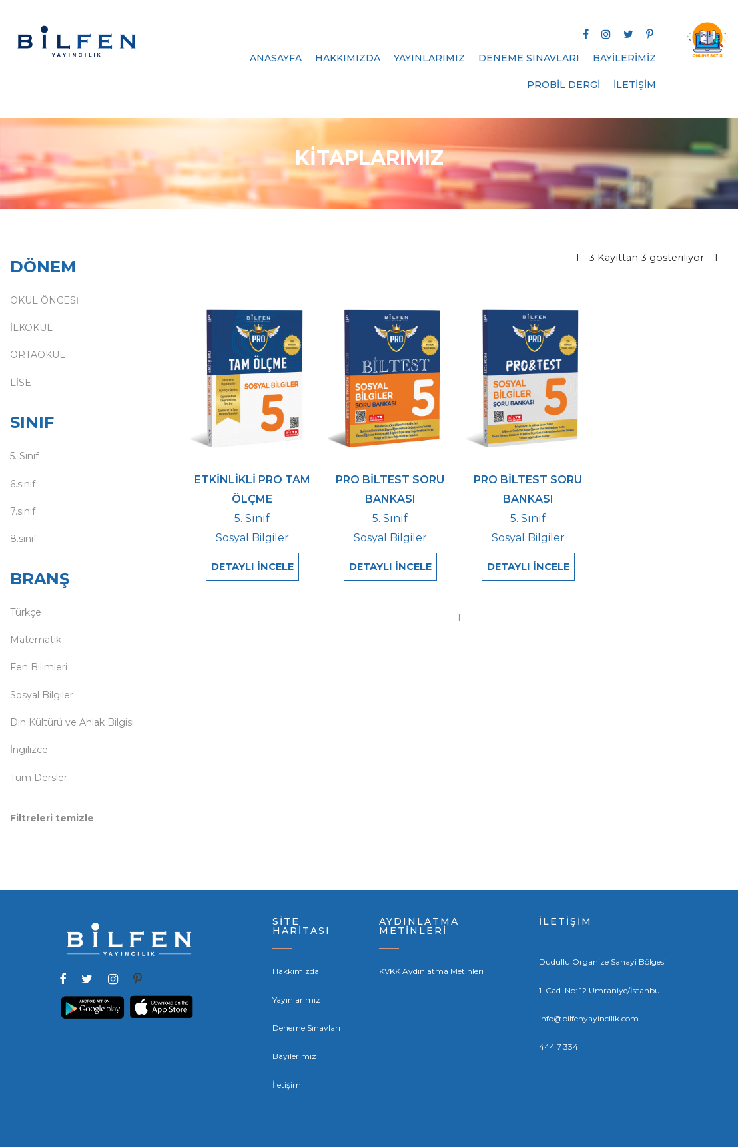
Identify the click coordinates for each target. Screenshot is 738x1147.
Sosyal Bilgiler (41, 695)
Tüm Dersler (38, 778)
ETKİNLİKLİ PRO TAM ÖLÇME (252, 489)
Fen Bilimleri (38, 667)
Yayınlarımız (296, 1000)
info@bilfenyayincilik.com (589, 1018)
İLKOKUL (31, 328)
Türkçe (25, 612)
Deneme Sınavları (306, 1027)
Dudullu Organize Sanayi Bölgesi (602, 962)
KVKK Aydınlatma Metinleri (431, 971)
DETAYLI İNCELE (252, 567)
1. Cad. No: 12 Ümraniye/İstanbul (600, 990)
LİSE (20, 383)
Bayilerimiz (294, 1056)
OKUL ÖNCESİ (44, 300)
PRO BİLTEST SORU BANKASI (390, 489)
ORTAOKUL (37, 355)
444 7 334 (558, 1047)
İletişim (286, 1085)
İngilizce (29, 750)
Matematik (35, 640)
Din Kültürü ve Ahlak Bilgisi (72, 722)
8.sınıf (23, 539)
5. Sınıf (24, 456)
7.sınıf (22, 511)
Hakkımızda (295, 971)
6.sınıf (22, 484)
